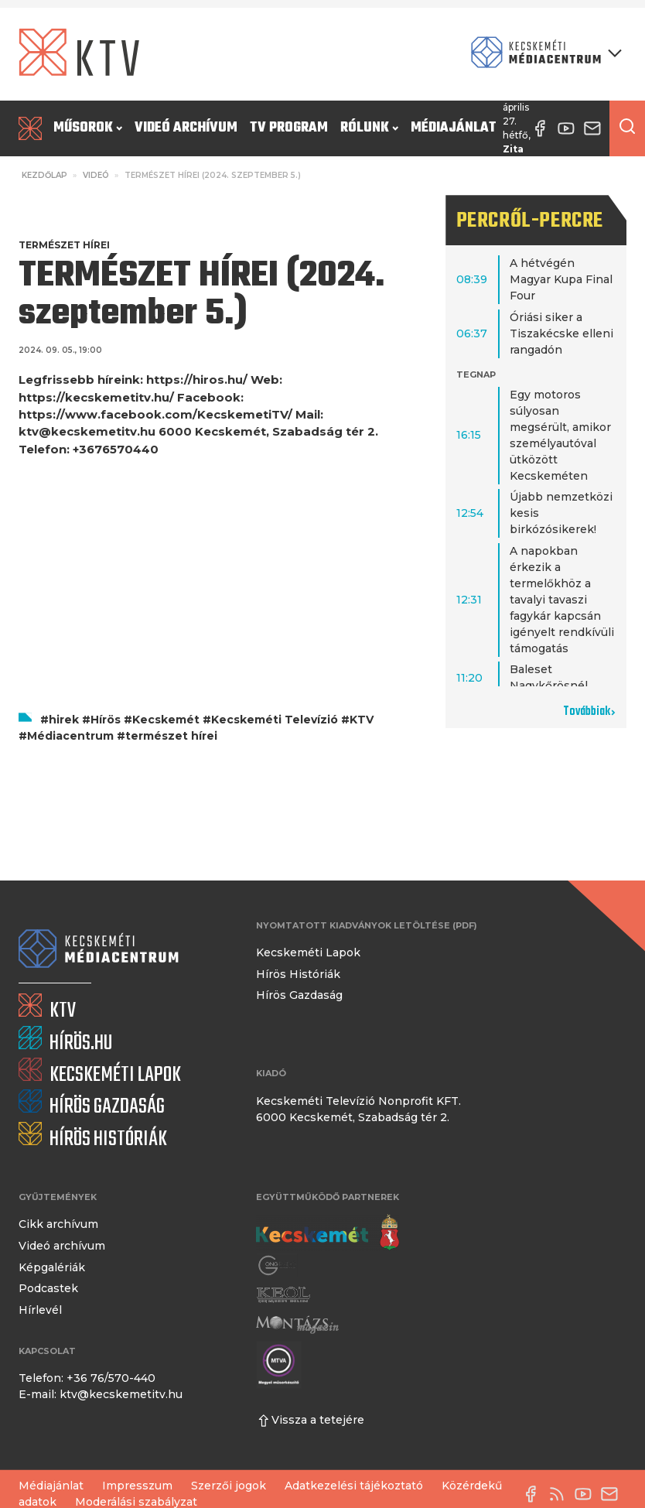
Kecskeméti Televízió (274, 720)
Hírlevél (40, 1310)
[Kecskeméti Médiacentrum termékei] (542, 54)
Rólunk (369, 128)
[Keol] (283, 1295)
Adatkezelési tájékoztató (354, 1486)
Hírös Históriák (298, 974)
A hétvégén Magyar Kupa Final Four (561, 279)
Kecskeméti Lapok (308, 952)
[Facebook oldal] (534, 1494)
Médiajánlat (454, 128)
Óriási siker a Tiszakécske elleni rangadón (561, 333)
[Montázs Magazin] (297, 1324)
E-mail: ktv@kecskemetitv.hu (101, 1394)
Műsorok (87, 128)
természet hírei (171, 736)
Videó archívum (186, 128)
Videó (96, 175)
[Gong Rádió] (277, 1266)
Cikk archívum (58, 1224)
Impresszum (137, 1486)
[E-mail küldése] (613, 1494)
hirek (64, 720)
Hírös (105, 720)
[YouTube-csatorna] (587, 1494)
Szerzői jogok (228, 1486)
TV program (289, 128)
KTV (362, 720)
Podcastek (48, 1288)
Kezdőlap (44, 175)
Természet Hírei (64, 245)
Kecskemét (166, 720)
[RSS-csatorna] (561, 1494)
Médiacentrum (70, 736)
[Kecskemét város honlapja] (327, 1232)
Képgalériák (52, 1267)
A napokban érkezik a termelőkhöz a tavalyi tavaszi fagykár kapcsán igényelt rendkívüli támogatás (562, 599)
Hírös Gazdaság (299, 995)
